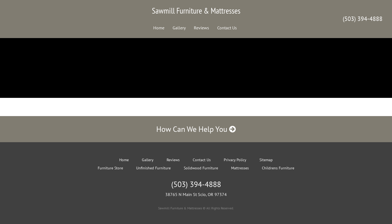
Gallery (179, 27)
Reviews (201, 27)
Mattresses (240, 168)
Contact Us (227, 27)
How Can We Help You (196, 129)
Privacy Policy (235, 159)
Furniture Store (110, 168)
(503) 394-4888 (362, 19)
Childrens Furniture (278, 168)
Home (158, 27)
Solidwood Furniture (201, 168)
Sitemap (266, 159)
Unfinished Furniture (153, 168)
